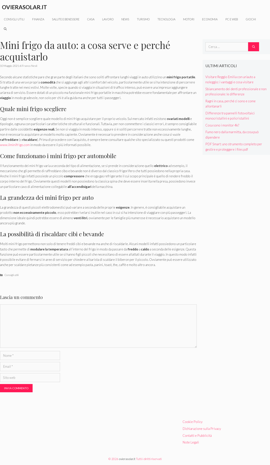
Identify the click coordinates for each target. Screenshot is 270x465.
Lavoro (108, 19)
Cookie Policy (192, 422)
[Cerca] (253, 46)
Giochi (251, 19)
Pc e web (231, 19)
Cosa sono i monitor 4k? (222, 125)
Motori (188, 19)
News (125, 19)
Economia (210, 19)
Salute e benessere (65, 19)
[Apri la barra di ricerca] (5, 29)
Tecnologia (166, 19)
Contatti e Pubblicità (197, 436)
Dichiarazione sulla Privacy (202, 429)
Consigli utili (14, 19)
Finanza (38, 19)
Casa (91, 19)
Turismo (143, 19)
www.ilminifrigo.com (15, 145)
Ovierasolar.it (24, 7)
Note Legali (191, 442)
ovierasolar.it (127, 459)
